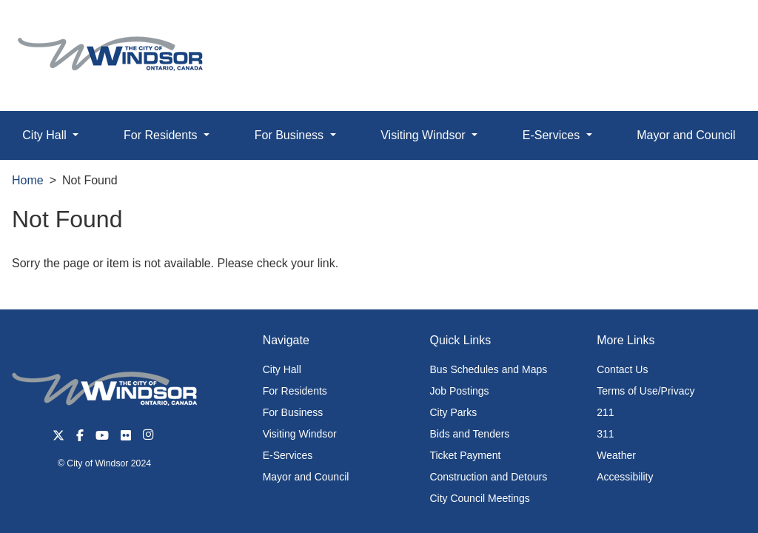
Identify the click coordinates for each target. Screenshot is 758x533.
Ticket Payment (464, 455)
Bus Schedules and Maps (488, 369)
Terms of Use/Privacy (645, 391)
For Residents (295, 391)
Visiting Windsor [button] (424, 135)
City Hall (282, 369)
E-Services (288, 455)
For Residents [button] (162, 135)
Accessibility (625, 477)
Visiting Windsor (300, 434)
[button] (713, 27)
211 (605, 412)
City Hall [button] (46, 135)
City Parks (453, 412)
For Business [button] (291, 135)
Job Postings (459, 391)
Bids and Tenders (469, 434)
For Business (293, 412)
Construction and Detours (488, 477)
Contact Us (622, 369)
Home (28, 180)
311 (605, 434)
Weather (616, 455)
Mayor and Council (686, 135)
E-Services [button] (553, 135)
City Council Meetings (479, 498)
